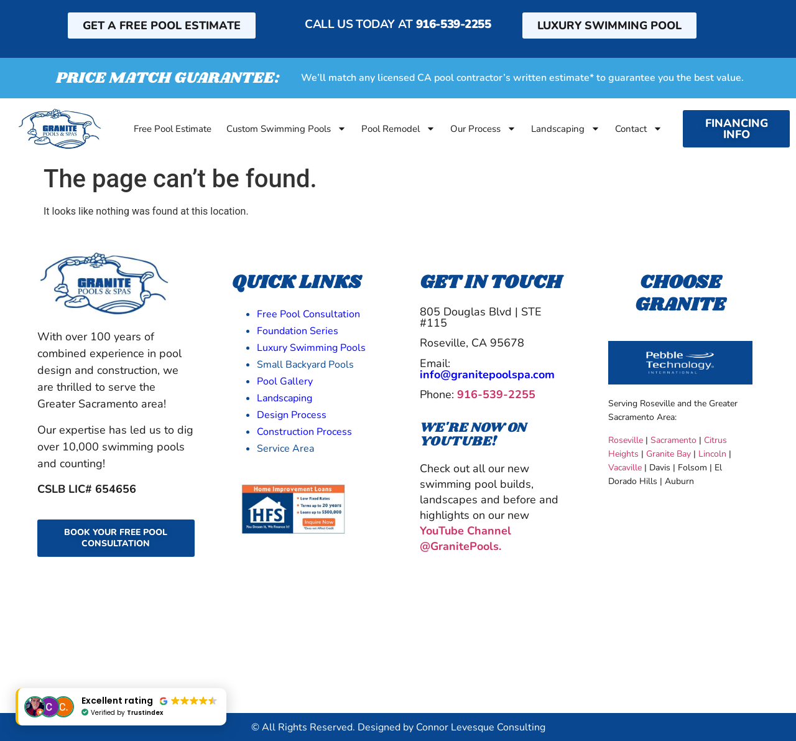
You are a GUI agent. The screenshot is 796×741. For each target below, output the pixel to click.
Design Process (291, 415)
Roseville (625, 440)
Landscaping (565, 129)
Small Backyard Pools (305, 364)
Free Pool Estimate (172, 129)
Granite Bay (668, 454)
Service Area (285, 448)
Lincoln (712, 454)
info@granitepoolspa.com (487, 374)
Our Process (483, 129)
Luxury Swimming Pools (311, 348)
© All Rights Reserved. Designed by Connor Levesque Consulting (398, 727)
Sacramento (673, 440)
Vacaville (625, 467)
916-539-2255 (453, 24)
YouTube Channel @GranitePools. (465, 538)
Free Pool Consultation (308, 314)
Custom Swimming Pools (286, 129)
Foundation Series (297, 331)
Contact (638, 129)
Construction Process (304, 432)
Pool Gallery (285, 381)
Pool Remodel (398, 129)
